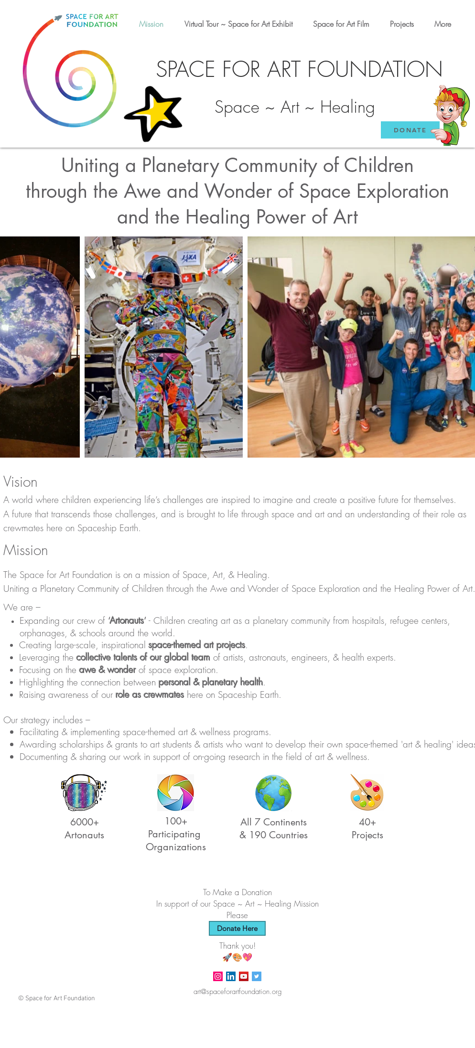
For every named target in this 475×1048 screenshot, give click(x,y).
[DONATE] (410, 130)
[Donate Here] (237, 928)
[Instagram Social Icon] (218, 976)
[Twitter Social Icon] (256, 976)
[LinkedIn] (231, 976)
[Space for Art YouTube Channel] (243, 976)
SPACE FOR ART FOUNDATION (299, 69)
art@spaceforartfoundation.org (238, 991)
